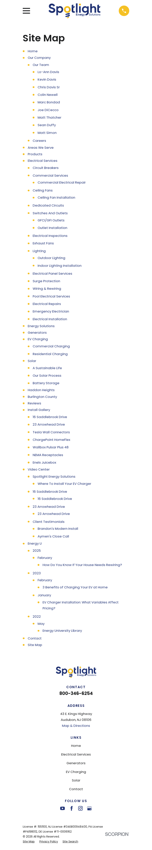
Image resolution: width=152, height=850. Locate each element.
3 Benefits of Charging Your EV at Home (75, 587)
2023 (37, 573)
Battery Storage (46, 383)
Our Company (39, 57)
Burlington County (42, 396)
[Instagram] (80, 808)
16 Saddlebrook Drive (50, 417)
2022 (37, 616)
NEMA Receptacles (48, 455)
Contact (35, 638)
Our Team (41, 64)
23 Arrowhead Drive (49, 424)
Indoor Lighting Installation (60, 265)
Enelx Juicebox (44, 462)
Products (35, 154)
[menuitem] (29, 841)
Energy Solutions (41, 326)
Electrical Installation (50, 319)
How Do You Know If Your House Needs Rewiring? (82, 564)
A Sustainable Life (47, 368)
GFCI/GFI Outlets (51, 220)
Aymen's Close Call (53, 536)
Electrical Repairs (47, 303)
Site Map (35, 644)
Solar (32, 360)
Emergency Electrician (51, 311)
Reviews (34, 403)
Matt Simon (47, 132)
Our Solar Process (47, 375)
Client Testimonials (49, 521)
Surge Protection (46, 281)
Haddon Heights (41, 390)
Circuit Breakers (46, 167)
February (45, 557)
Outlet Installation (52, 227)
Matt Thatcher (49, 117)
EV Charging (38, 339)
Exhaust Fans (43, 243)
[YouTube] (62, 808)
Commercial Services (50, 175)
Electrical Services (42, 160)
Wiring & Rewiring (47, 288)
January (44, 595)
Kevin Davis (47, 79)
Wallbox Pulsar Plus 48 (51, 447)
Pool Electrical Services (51, 296)
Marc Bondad (49, 102)
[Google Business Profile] (89, 808)
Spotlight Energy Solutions (54, 476)
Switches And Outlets (50, 213)
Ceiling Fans (43, 190)
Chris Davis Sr (49, 87)
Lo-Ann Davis (48, 72)
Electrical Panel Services (52, 273)
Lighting (39, 251)
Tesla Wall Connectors (51, 432)
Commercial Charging (51, 346)
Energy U (35, 543)
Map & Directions (76, 725)
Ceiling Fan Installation (56, 197)
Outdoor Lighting (51, 257)
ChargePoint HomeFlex (51, 439)
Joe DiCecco (48, 110)
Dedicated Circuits (48, 205)
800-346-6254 (76, 693)
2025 (37, 550)
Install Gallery (39, 409)
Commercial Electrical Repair (62, 182)
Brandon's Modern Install (58, 528)
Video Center (39, 469)
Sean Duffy (47, 125)
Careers (39, 140)
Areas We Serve (41, 147)
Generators (37, 332)
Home (33, 51)
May (41, 623)
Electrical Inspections (50, 235)
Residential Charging (50, 354)
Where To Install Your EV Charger (64, 483)
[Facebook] (71, 808)
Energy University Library (62, 630)
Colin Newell (48, 94)
